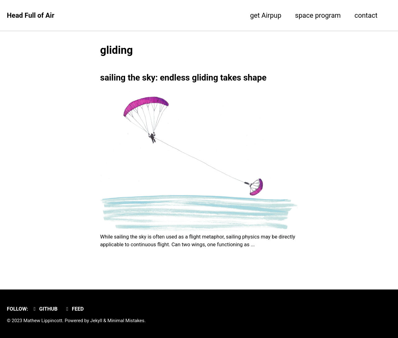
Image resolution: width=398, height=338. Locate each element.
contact (365, 15)
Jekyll (96, 320)
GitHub (44, 309)
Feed (74, 309)
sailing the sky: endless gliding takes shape (183, 77)
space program (318, 15)
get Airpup (265, 15)
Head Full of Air (30, 15)
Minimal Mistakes (125, 320)
